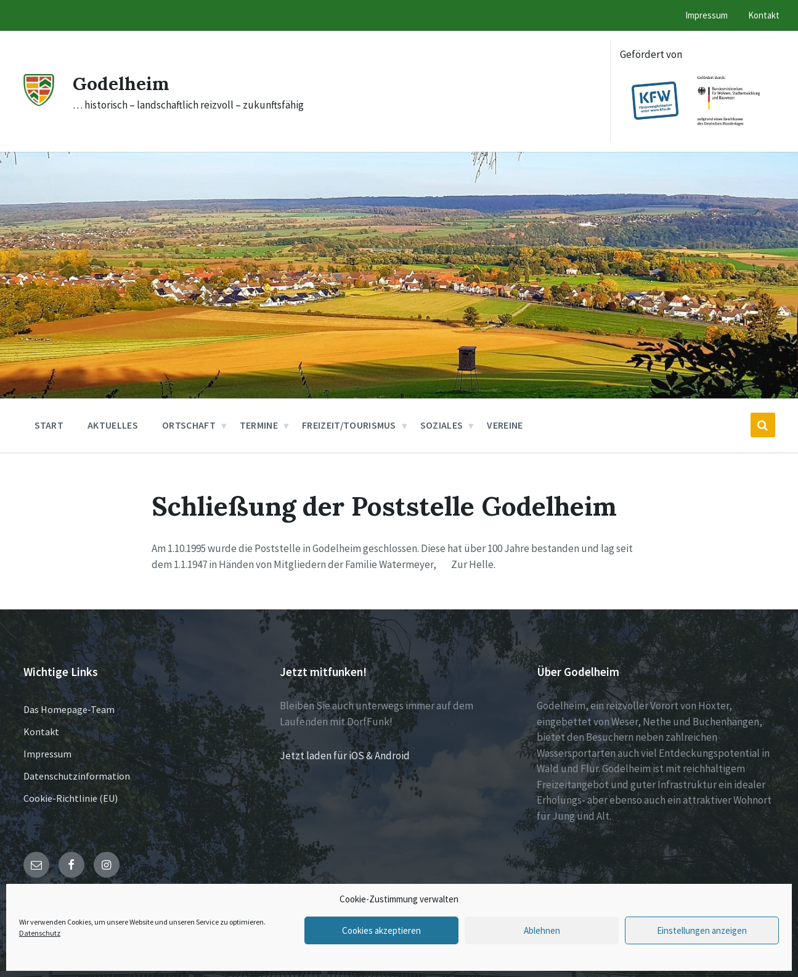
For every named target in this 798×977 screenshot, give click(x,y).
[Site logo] (38, 102)
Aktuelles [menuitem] (113, 425)
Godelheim (121, 83)
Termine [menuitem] (259, 425)
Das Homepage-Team (69, 709)
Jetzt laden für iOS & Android (345, 755)
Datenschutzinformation (76, 776)
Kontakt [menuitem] (764, 15)
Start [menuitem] (49, 425)
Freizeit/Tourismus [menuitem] (349, 425)
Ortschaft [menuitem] (189, 425)
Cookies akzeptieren (381, 930)
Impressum (47, 754)
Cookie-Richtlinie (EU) (70, 798)
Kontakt (41, 731)
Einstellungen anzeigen (702, 930)
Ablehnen (542, 930)
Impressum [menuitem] (706, 15)
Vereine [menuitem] (505, 425)
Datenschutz (39, 933)
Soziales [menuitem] (441, 425)
